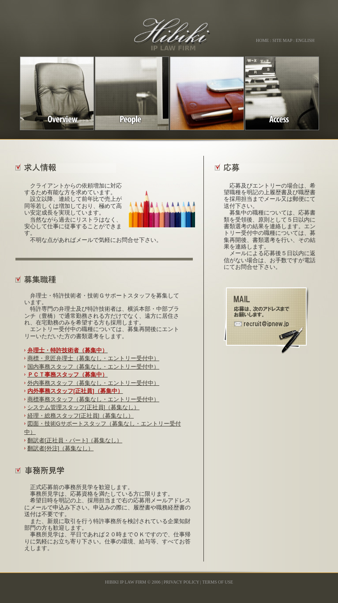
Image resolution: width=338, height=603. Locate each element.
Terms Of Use (217, 582)
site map (282, 40)
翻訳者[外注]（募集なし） (60, 448)
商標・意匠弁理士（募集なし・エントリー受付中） (93, 358)
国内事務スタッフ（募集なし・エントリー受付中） (93, 366)
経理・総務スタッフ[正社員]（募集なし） (80, 415)
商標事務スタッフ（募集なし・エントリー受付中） (93, 399)
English (305, 40)
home (262, 40)
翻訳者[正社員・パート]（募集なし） (74, 440)
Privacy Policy (181, 582)
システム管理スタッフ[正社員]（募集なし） (83, 407)
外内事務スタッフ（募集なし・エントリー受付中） (93, 383)
